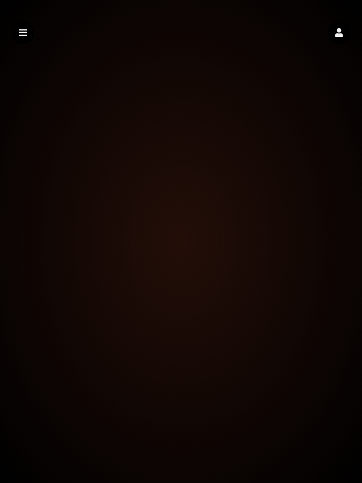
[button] (339, 32)
